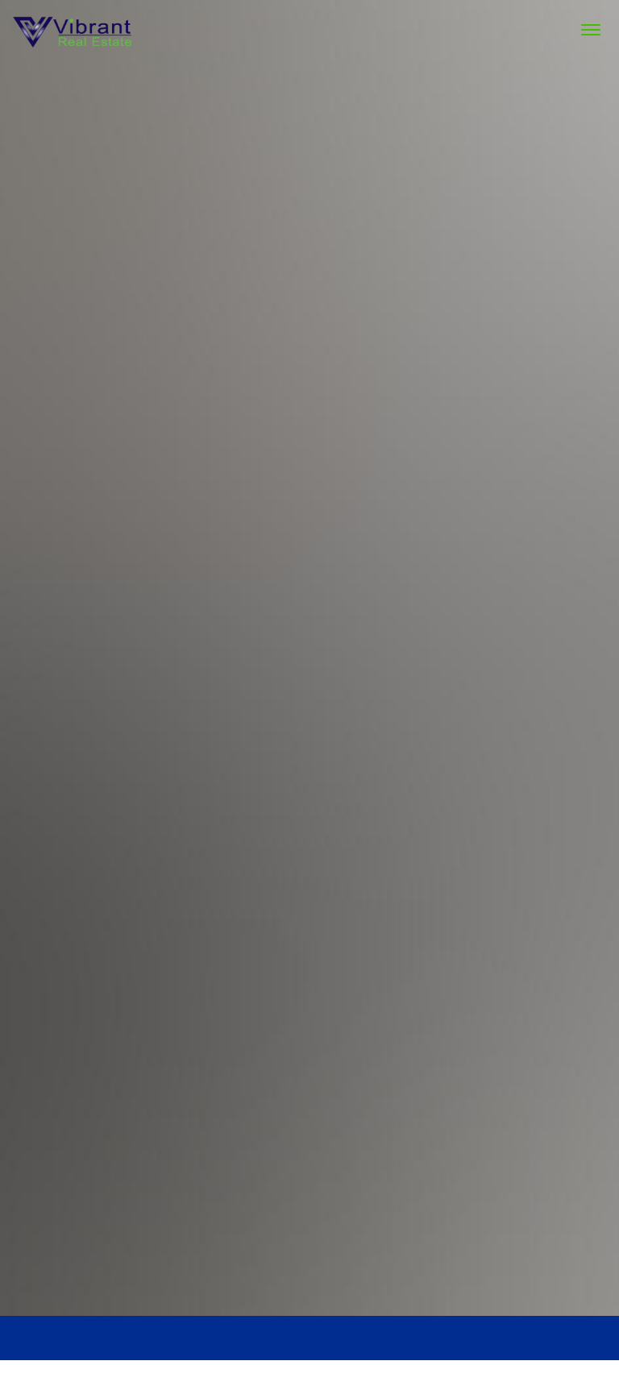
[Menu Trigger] (591, 30)
